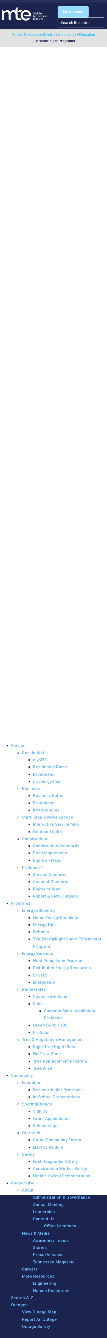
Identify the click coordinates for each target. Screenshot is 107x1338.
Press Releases (48, 1254)
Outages (19, 1304)
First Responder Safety (55, 1161)
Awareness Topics (51, 1240)
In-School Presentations (56, 1097)
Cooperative (23, 1183)
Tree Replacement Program (60, 1061)
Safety (28, 1154)
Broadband (44, 774)
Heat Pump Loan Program (58, 960)
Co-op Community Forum (57, 1139)
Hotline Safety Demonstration (62, 1176)
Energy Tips (44, 924)
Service (18, 745)
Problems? (32, 867)
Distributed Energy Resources (62, 967)
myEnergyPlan (46, 781)
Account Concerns (51, 881)
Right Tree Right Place (55, 1046)
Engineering (44, 1283)
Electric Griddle (48, 1147)
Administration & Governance (61, 1197)
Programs (20, 903)
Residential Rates (50, 766)
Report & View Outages (55, 896)
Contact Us (43, 1218)
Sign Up (40, 1111)
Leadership (44, 1211)
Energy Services (37, 953)
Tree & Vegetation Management (53, 1039)
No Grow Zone (47, 1053)
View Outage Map (39, 1312)
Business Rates (48, 795)
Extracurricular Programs (58, 1089)
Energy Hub (44, 982)
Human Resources (51, 1290)
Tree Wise (42, 1068)
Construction (34, 838)
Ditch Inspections (50, 853)
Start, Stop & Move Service (47, 817)
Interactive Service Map (56, 824)
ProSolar (41, 1032)
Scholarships (45, 1125)
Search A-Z (22, 1297)
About (27, 1190)
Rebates (41, 932)
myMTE (40, 759)
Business (31, 788)
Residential (33, 752)
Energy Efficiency (38, 910)
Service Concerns (50, 874)
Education (31, 1082)
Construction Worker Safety (60, 1168)
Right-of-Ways (47, 860)
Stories (40, 1247)
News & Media (36, 1233)
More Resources (38, 1276)
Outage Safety (36, 1326)
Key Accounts (46, 810)
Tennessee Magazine (54, 1262)
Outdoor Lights (47, 831)
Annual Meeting (48, 1204)
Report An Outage (39, 1319)
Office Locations (60, 1226)
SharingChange (37, 1104)
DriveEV (40, 975)
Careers (30, 1269)
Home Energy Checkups (56, 917)
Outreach (31, 1132)
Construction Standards (56, 845)
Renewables (34, 989)
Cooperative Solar (50, 996)
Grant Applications (51, 1118)
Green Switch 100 (50, 1025)
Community (22, 1075)
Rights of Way (46, 889)
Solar (38, 1003)
